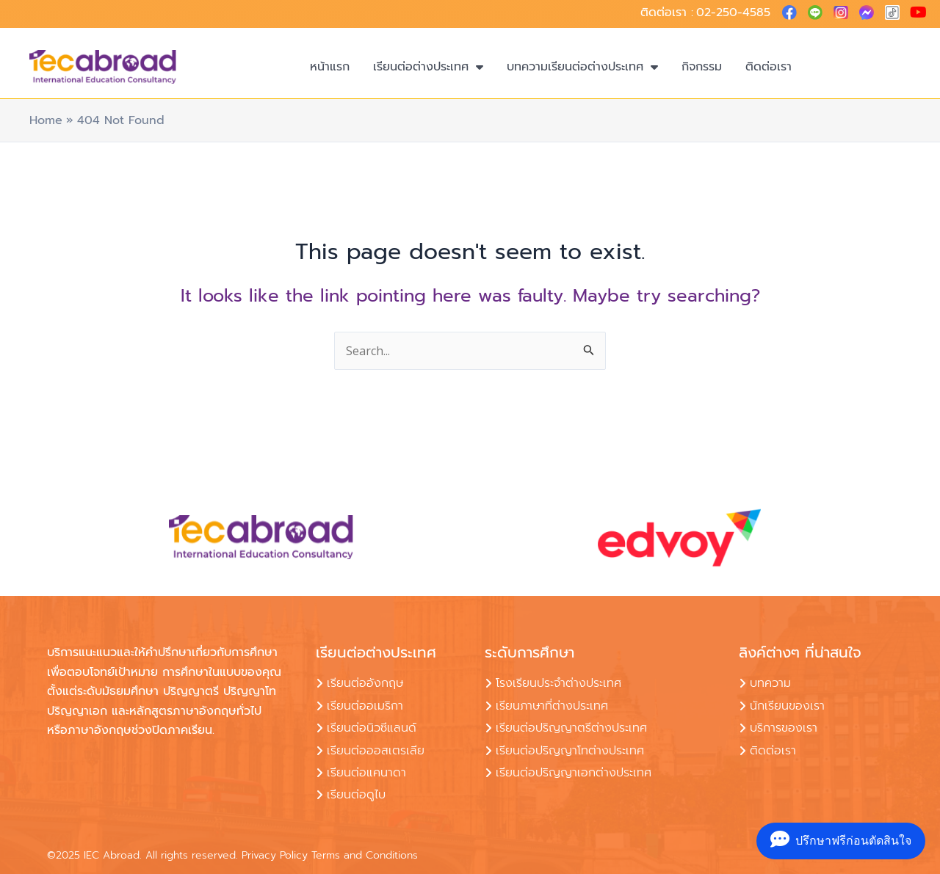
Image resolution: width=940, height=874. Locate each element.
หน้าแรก (330, 67)
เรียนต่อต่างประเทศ (428, 67)
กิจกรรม (702, 67)
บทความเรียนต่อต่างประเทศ (582, 67)
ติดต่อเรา (768, 67)
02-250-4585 (733, 12)
